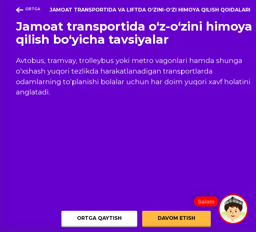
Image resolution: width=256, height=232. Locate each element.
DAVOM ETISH (176, 218)
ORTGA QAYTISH (99, 218)
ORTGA (28, 10)
